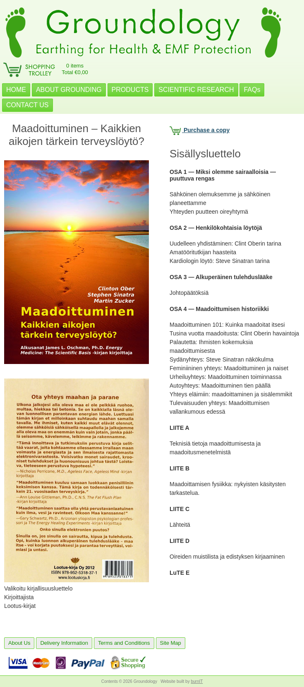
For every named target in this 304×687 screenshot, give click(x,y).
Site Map (170, 643)
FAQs (252, 89)
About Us (19, 643)
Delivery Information (64, 643)
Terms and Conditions (124, 643)
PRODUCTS (130, 89)
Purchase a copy (200, 130)
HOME (16, 89)
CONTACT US (27, 104)
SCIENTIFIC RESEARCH (196, 89)
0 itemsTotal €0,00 (75, 69)
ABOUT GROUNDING (69, 89)
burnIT (197, 681)
